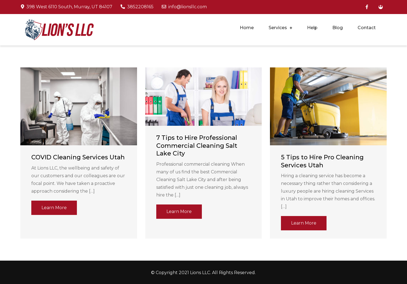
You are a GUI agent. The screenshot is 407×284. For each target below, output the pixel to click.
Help (312, 27)
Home (247, 27)
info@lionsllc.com (184, 6)
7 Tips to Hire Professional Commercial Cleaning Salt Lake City (196, 145)
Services (278, 27)
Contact (367, 27)
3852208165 (137, 6)
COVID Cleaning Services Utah (78, 157)
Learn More (54, 207)
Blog (337, 27)
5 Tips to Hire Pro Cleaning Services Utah (322, 161)
